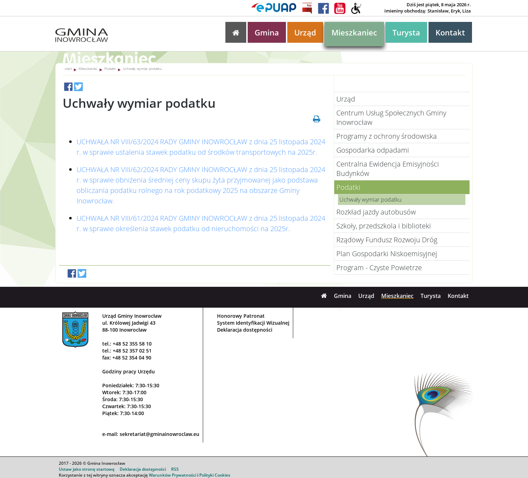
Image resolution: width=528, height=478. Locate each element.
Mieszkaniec (354, 32)
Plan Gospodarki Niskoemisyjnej (386, 253)
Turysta (406, 32)
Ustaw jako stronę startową (86, 469)
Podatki (110, 68)
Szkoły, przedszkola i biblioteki (383, 225)
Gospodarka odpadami (372, 150)
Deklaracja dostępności (244, 329)
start (68, 68)
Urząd (305, 32)
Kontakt (450, 32)
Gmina (267, 32)
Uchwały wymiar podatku (142, 68)
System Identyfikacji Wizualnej (253, 322)
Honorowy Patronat (241, 316)
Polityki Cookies (214, 475)
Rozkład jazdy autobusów (376, 212)
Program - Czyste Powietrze (379, 267)
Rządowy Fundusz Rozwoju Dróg (386, 239)
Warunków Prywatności (172, 475)
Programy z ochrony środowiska (386, 136)
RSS (175, 469)
